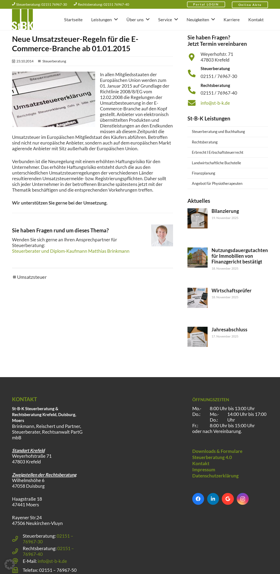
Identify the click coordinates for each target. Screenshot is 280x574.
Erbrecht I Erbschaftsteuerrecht (217, 167)
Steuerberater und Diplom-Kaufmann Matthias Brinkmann (71, 266)
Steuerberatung (54, 76)
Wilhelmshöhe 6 (28, 495)
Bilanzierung (225, 226)
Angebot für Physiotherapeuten (217, 198)
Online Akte (250, 5)
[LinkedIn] (213, 514)
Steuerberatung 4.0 (212, 472)
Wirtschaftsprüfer (232, 306)
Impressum (203, 484)
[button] (114, 20)
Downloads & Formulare (217, 466)
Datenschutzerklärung (215, 491)
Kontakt (200, 478)
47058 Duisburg (28, 501)
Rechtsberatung (205, 157)
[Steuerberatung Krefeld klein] (22, 19)
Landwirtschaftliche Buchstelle (216, 178)
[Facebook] (198, 514)
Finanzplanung (203, 188)
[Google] (228, 514)
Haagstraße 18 (27, 514)
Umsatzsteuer (32, 292)
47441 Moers (25, 520)
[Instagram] (243, 514)
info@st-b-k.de (215, 118)
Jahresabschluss (229, 345)
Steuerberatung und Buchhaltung (218, 147)
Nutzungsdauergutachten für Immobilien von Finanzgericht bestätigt (240, 271)
